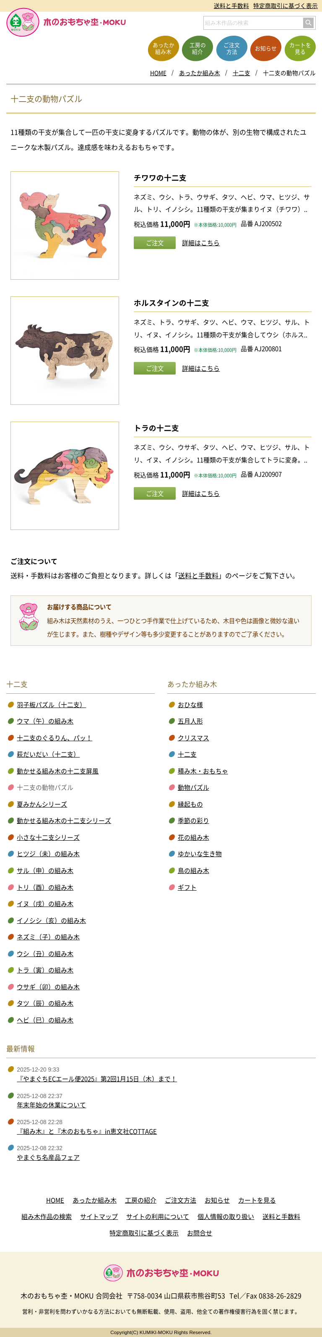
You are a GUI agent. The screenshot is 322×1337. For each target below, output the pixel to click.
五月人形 (190, 721)
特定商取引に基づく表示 (285, 5)
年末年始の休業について (51, 1104)
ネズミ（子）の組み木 (48, 936)
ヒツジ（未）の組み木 (48, 853)
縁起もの (190, 804)
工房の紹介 (140, 1200)
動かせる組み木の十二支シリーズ (64, 820)
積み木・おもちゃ (203, 771)
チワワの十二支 (160, 177)
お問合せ (199, 1232)
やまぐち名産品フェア (48, 1157)
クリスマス (193, 737)
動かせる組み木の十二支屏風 (58, 771)
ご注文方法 (180, 1200)
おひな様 (190, 704)
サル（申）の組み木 (45, 870)
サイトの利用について (157, 1216)
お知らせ (217, 1200)
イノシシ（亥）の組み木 (51, 920)
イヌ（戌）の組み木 (45, 903)
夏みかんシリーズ (42, 804)
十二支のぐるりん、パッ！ (54, 737)
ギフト (187, 887)
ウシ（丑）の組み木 (45, 953)
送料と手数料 (231, 5)
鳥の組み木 (193, 870)
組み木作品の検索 (46, 1216)
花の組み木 (193, 837)
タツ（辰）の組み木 (45, 1003)
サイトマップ (99, 1216)
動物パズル (193, 787)
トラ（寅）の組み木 (45, 970)
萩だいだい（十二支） (48, 754)
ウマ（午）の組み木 (45, 721)
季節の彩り (193, 820)
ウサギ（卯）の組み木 (48, 986)
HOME (158, 72)
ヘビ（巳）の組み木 (45, 1020)
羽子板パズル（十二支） (51, 704)
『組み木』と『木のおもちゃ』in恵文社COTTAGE (87, 1131)
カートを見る (257, 1200)
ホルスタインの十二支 (171, 302)
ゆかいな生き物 (200, 853)
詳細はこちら (201, 242)
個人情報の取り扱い (225, 1216)
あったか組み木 (199, 72)
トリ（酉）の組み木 (45, 887)
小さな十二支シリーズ (48, 837)
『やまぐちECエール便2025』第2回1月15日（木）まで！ (97, 1078)
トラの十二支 (156, 427)
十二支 (241, 72)
